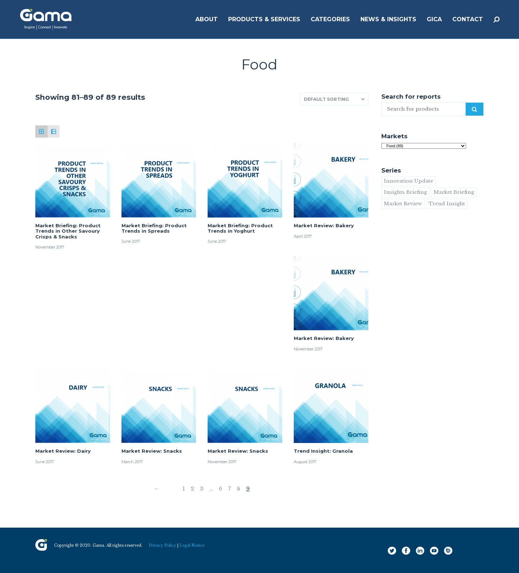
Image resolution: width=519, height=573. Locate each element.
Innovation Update (408, 181)
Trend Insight (447, 204)
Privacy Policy (162, 545)
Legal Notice (191, 545)
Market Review (403, 204)
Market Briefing (454, 192)
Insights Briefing (405, 192)
